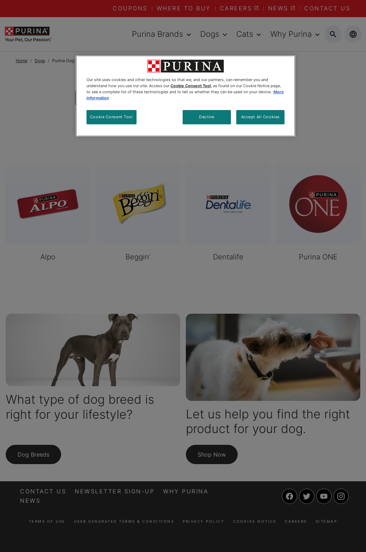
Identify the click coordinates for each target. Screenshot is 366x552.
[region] (185, 95)
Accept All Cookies (260, 116)
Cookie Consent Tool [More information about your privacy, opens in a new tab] (190, 85)
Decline (206, 116)
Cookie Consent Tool (111, 116)
